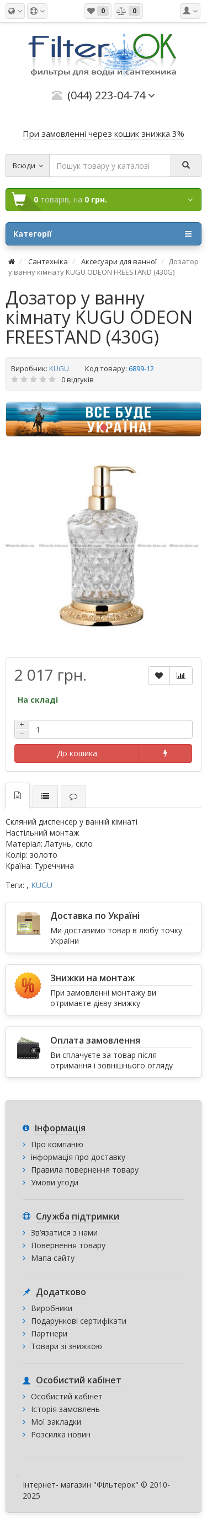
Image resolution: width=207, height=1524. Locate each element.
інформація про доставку (78, 1157)
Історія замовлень (65, 1409)
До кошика (77, 753)
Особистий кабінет (67, 1396)
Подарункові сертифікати (78, 1321)
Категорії (102, 233)
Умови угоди (54, 1182)
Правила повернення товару (85, 1169)
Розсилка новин (61, 1434)
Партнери (49, 1333)
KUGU (59, 368)
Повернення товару (68, 1245)
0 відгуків (77, 379)
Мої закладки (56, 1421)
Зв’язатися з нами (64, 1232)
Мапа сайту (53, 1258)
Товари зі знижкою (66, 1346)
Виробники (51, 1308)
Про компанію (57, 1144)
